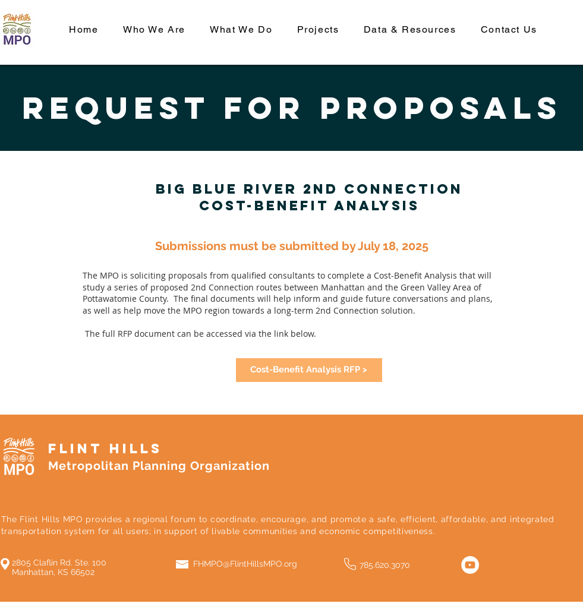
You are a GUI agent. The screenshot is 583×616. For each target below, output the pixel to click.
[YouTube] (470, 565)
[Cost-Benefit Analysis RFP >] (309, 370)
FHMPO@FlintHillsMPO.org (245, 563)
